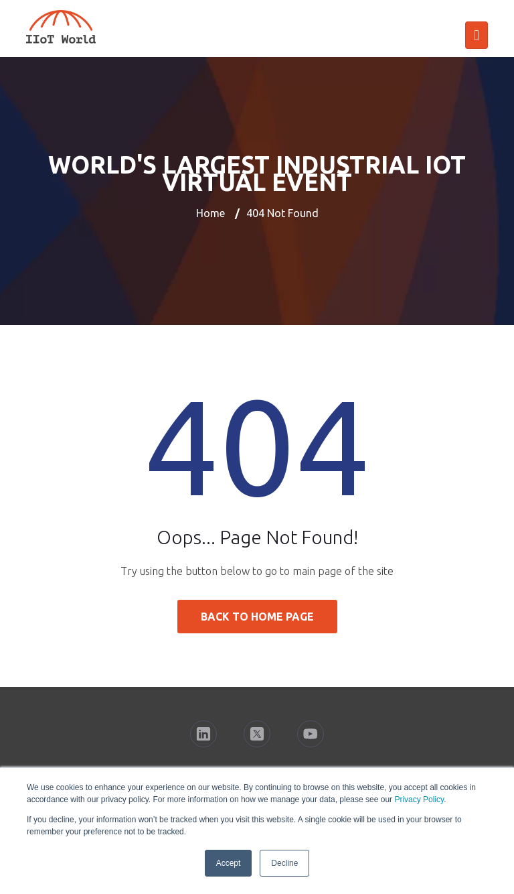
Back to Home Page (257, 617)
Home (210, 213)
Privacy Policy (419, 799)
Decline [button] (284, 863)
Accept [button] (228, 863)
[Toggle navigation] (476, 35)
